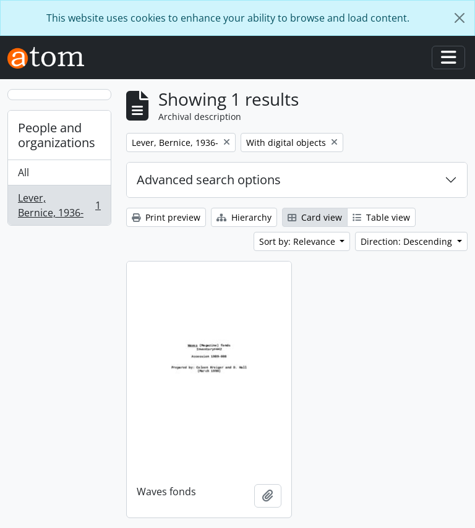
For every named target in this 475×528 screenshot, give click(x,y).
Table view (381, 217)
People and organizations (56, 135)
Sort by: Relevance (298, 241)
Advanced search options (209, 179)
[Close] (459, 18)
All (23, 172)
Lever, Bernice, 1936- (59, 205)
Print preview (166, 217)
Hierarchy (244, 217)
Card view (315, 217)
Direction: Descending (408, 241)
